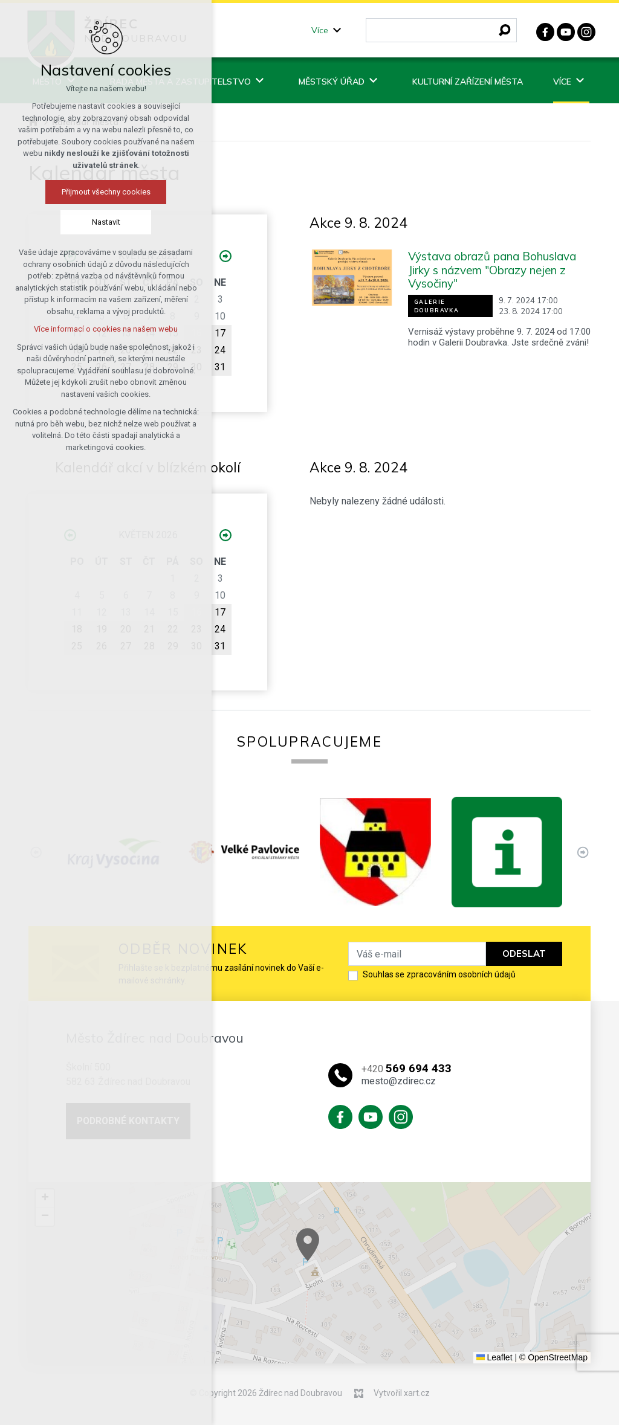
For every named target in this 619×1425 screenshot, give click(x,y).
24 (220, 350)
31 (220, 367)
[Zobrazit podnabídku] (337, 30)
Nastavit (106, 222)
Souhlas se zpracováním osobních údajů (439, 974)
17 (220, 333)
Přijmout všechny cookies (106, 191)
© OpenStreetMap (553, 1357)
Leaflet (494, 1357)
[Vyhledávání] (505, 30)
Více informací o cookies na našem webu (106, 328)
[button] (351, 1258)
